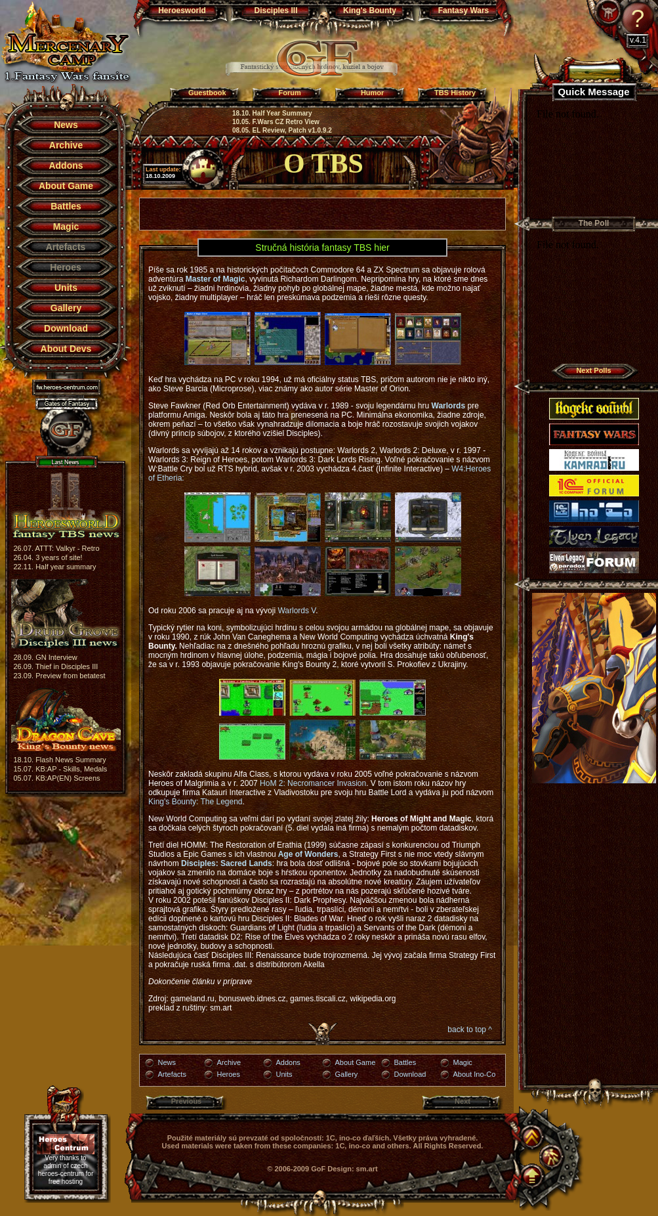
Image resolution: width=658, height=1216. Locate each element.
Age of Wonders (308, 854)
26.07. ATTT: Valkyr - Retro (57, 548)
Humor (372, 93)
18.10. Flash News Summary (60, 760)
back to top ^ (469, 1029)
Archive (66, 145)
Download (66, 328)
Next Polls (593, 370)
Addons (66, 165)
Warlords (449, 405)
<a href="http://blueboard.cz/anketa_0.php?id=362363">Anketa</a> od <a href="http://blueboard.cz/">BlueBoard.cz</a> (593, 298)
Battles (66, 206)
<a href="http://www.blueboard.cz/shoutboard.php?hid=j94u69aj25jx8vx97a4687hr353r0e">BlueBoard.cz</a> (593, 159)
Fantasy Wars (463, 10)
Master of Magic (215, 279)
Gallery (66, 308)
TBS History (455, 93)
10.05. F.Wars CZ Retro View (275, 121)
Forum (290, 93)
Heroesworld (182, 10)
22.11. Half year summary (55, 567)
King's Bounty (369, 10)
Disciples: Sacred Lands (226, 863)
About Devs (66, 348)
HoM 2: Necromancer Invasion (312, 783)
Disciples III (275, 10)
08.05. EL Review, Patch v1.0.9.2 (282, 130)
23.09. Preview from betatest (60, 676)
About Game (66, 186)
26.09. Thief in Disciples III (56, 666)
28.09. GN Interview (45, 657)
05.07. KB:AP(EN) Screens (57, 778)
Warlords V (297, 610)
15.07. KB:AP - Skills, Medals (61, 769)
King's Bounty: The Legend (195, 801)
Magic (66, 226)
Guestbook (207, 93)
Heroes (228, 1074)
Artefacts (172, 1074)
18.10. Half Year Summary (272, 113)
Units (65, 287)
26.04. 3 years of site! (48, 557)
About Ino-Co (474, 1074)
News (66, 124)
